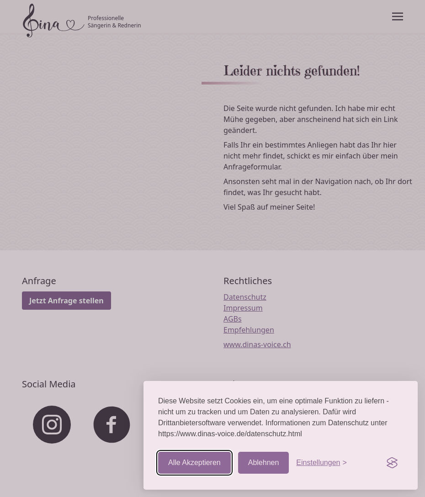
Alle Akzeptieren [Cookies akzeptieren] (194, 462)
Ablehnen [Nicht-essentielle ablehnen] (263, 462)
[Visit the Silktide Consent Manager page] (392, 463)
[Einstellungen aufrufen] (321, 462)
